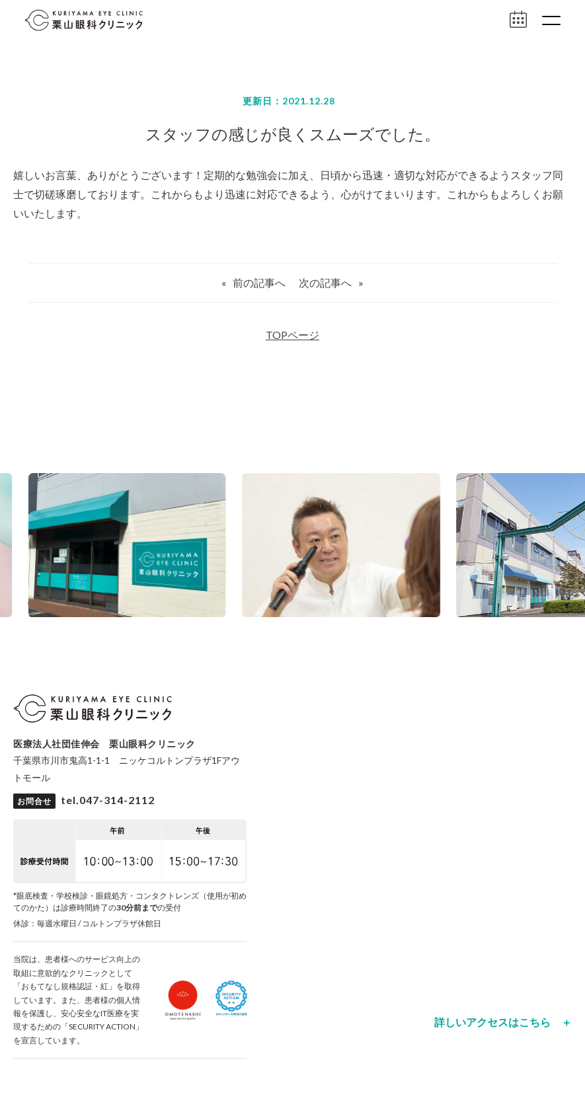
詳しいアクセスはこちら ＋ (503, 1022)
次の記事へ (325, 283)
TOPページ (292, 334)
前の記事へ (259, 283)
